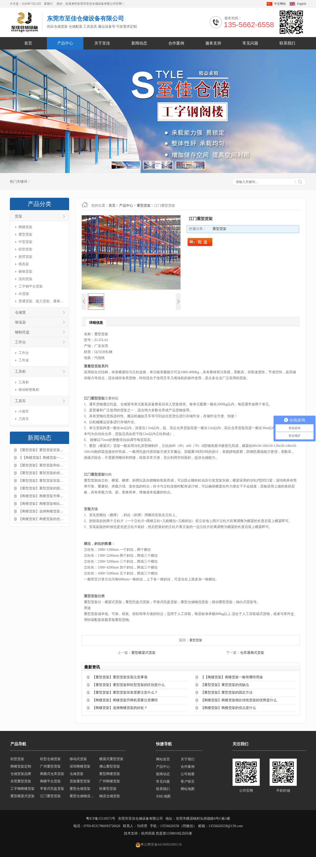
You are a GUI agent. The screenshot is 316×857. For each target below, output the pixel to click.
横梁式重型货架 (111, 759)
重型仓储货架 (80, 789)
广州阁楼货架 (109, 781)
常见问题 (250, 43)
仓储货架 (76, 774)
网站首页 (163, 759)
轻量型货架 (108, 789)
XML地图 (163, 796)
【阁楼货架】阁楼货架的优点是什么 (42, 519)
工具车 (20, 401)
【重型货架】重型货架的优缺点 (42, 473)
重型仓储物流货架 (83, 796)
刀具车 (24, 419)
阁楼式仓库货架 (52, 774)
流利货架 (25, 279)
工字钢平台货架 (31, 286)
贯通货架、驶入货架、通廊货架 (41, 301)
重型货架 (25, 234)
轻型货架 (25, 249)
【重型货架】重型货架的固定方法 (42, 488)
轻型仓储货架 (50, 759)
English (301, 3)
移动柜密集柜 (29, 390)
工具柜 (20, 372)
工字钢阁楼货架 (22, 789)
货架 (18, 216)
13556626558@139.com (226, 826)
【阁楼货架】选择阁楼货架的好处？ (42, 511)
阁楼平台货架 (50, 781)
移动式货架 (78, 759)
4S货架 (24, 294)
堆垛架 (20, 322)
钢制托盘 (22, 332)
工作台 (20, 342)
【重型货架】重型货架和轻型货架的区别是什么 (42, 465)
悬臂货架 (25, 257)
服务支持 (213, 43)
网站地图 (188, 789)
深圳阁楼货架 (80, 767)
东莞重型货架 (20, 781)
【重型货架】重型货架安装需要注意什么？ (42, 481)
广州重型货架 (50, 767)
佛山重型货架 (109, 767)
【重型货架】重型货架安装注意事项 (42, 450)
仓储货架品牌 (20, 774)
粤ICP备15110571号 (100, 818)
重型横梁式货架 (143, 653)
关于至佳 (102, 43)
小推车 (24, 411)
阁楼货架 (25, 227)
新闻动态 (139, 43)
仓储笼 (20, 312)
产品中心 (65, 43)
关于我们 (188, 759)
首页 (28, 43)
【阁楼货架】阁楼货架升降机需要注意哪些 (42, 496)
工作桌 (24, 360)
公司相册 (188, 774)
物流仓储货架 (109, 796)
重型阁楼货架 (109, 774)
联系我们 (287, 43)
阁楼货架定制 (20, 767)
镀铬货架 (25, 271)
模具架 (24, 264)
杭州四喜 (148, 833)
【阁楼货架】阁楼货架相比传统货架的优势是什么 (42, 503)
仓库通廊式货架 (252, 653)
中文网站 (280, 3)
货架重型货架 (80, 781)
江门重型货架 (50, 796)
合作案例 (176, 43)
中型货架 (25, 242)
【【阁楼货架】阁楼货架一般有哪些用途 (42, 458)
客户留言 (188, 781)
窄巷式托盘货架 (52, 789)
